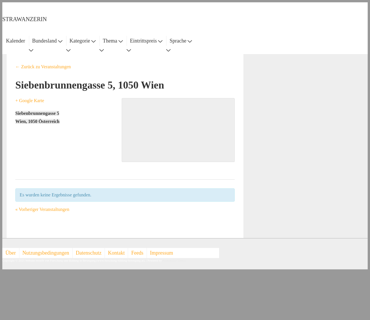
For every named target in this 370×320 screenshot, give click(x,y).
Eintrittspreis (146, 41)
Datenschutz (88, 253)
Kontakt (116, 253)
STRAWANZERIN (24, 19)
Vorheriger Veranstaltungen (42, 209)
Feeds (137, 253)
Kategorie (82, 41)
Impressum (161, 253)
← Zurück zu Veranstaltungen (43, 66)
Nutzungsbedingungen (45, 253)
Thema (113, 41)
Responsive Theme (174, 260)
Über (10, 253)
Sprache (181, 41)
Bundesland (47, 41)
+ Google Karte (29, 100)
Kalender (15, 41)
